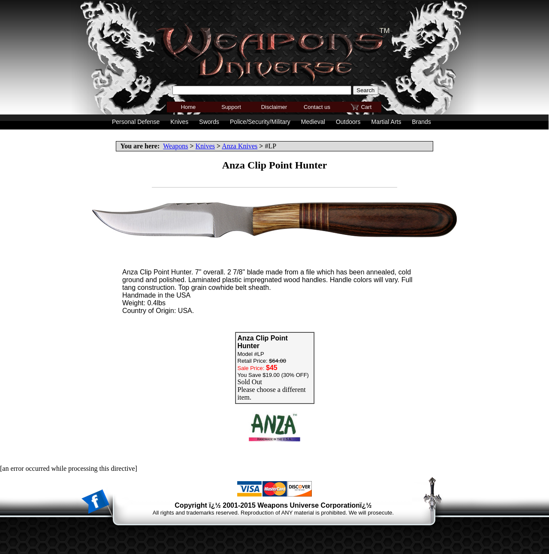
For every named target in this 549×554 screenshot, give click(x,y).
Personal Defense (136, 121)
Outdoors (348, 121)
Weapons (175, 146)
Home (188, 107)
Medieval (313, 121)
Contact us (317, 107)
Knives (205, 146)
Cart (366, 107)
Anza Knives (239, 146)
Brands (421, 121)
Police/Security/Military (260, 121)
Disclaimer (274, 107)
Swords (209, 121)
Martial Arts (386, 121)
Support (231, 107)
